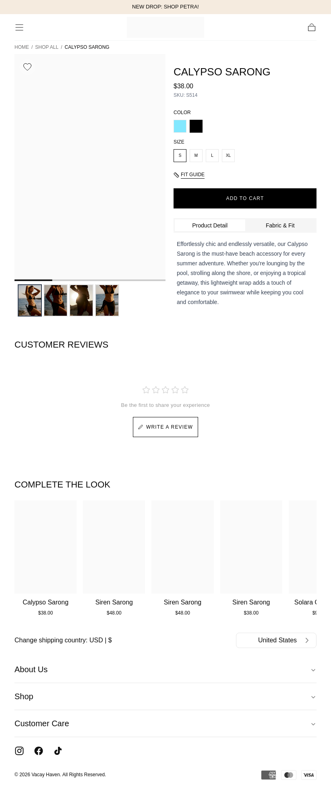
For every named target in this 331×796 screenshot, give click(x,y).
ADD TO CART (245, 198)
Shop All (46, 47)
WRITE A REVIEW (165, 427)
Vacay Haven (45, 774)
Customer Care (165, 723)
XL (228, 155)
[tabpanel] (245, 273)
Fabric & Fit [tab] (280, 225)
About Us (165, 669)
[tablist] (245, 225)
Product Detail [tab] (210, 225)
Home (21, 47)
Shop (165, 696)
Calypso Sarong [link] (87, 47)
